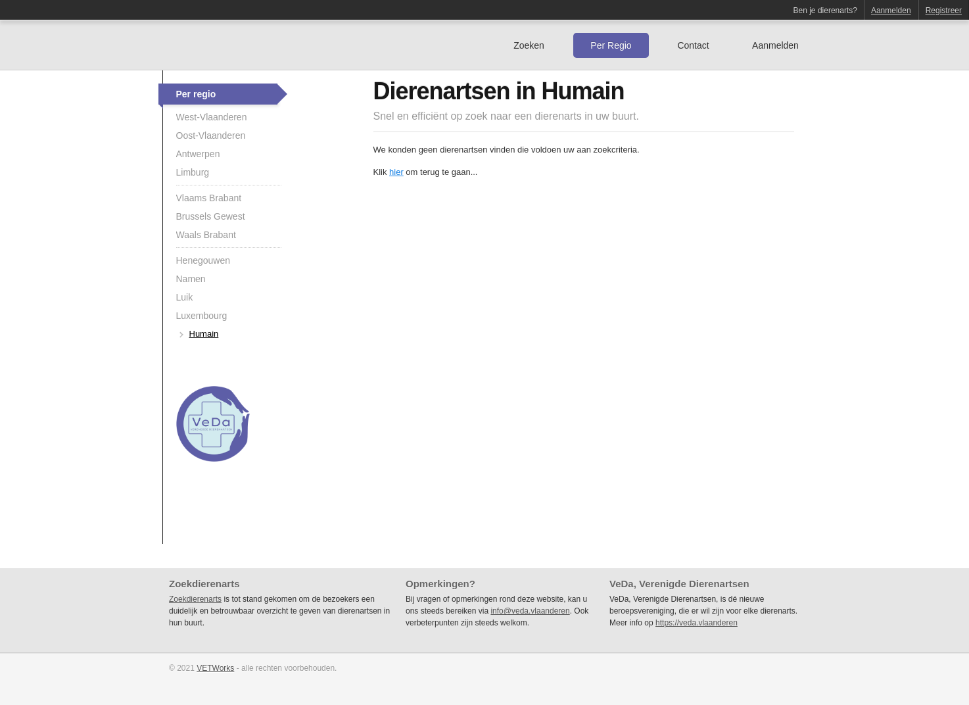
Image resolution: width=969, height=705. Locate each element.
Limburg (193, 172)
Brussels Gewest (210, 216)
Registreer (944, 10)
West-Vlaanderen (211, 117)
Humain (204, 334)
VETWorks (215, 668)
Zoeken (528, 45)
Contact (693, 45)
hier (396, 172)
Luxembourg (201, 315)
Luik (184, 297)
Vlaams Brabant (209, 198)
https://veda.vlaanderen (696, 622)
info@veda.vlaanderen (529, 611)
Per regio (196, 94)
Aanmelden (891, 10)
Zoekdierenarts (195, 599)
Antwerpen (198, 154)
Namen (191, 279)
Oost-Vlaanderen (211, 135)
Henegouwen (203, 260)
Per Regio (610, 45)
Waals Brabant (206, 235)
